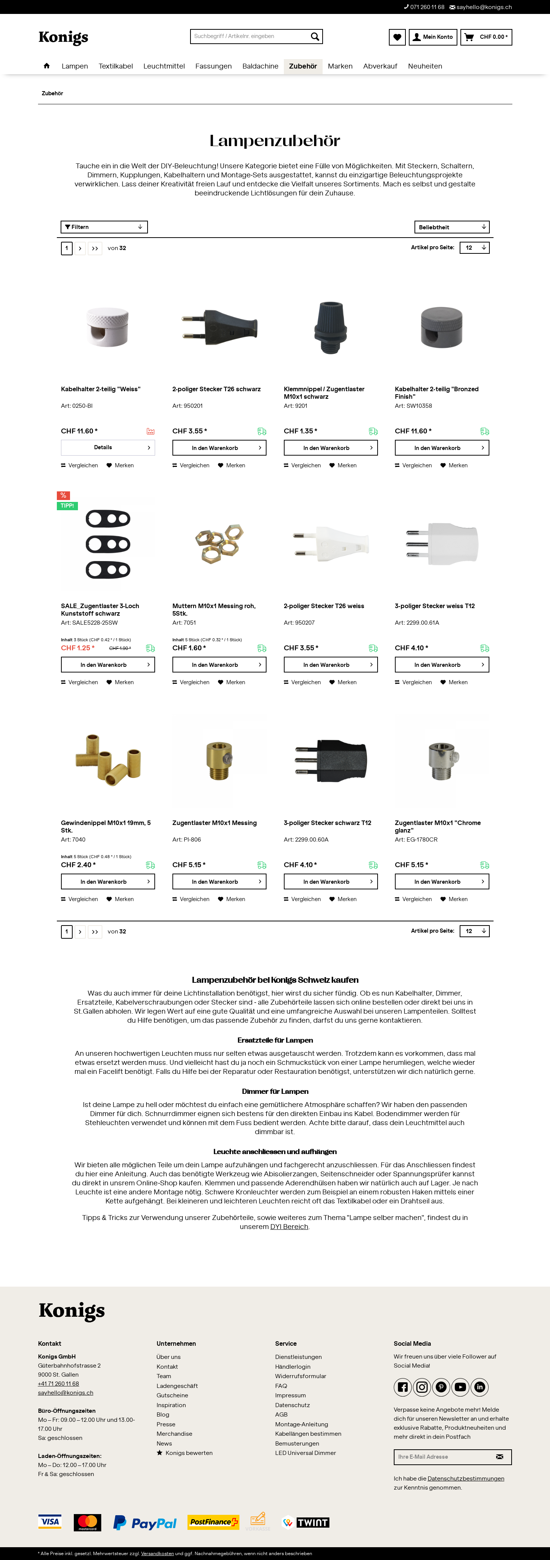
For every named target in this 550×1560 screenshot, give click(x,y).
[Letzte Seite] (95, 248)
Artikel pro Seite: (433, 247)
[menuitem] (256, 36)
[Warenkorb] (486, 37)
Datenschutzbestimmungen (466, 1479)
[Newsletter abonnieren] (500, 1457)
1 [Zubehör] (67, 248)
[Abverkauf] (380, 66)
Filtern (77, 227)
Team (164, 1376)
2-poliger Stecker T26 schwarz (216, 389)
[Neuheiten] (425, 66)
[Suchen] (315, 36)
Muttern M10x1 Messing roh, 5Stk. (214, 610)
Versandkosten (157, 1553)
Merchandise (174, 1434)
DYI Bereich (289, 1227)
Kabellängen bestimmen (308, 1434)
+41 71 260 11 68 (58, 1384)
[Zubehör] (303, 66)
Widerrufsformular (300, 1376)
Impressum (290, 1395)
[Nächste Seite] (80, 248)
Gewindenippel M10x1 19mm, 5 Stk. (106, 827)
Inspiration (171, 1405)
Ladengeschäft (177, 1386)
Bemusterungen (297, 1444)
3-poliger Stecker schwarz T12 (327, 823)
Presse (166, 1424)
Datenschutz (292, 1405)
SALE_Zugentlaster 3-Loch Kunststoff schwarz (100, 610)
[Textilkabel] (115, 66)
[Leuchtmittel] (164, 66)
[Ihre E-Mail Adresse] (441, 1457)
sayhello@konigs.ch (480, 7)
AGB (281, 1415)
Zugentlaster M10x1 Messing (214, 823)
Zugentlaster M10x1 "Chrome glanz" (438, 827)
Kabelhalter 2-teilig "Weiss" (101, 389)
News (164, 1444)
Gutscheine (172, 1395)
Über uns (169, 1357)
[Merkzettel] (397, 37)
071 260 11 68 (424, 7)
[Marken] (340, 66)
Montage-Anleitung (302, 1424)
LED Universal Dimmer (305, 1453)
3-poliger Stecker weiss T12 (434, 606)
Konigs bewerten (185, 1453)
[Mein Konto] (433, 37)
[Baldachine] (260, 66)
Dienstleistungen (298, 1357)
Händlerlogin (293, 1367)
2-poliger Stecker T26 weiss (324, 606)
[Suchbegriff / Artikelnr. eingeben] (256, 36)
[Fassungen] (213, 66)
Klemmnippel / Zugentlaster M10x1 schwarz (324, 393)
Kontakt (167, 1367)
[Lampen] (74, 66)
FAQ (281, 1386)
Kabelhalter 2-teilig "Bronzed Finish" (437, 393)
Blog (163, 1415)
